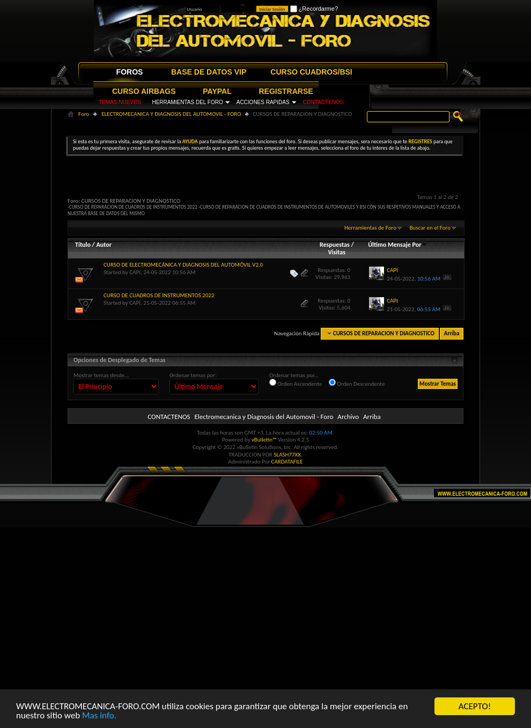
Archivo (348, 417)
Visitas (336, 252)
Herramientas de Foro (370, 227)
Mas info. (99, 715)
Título (83, 244)
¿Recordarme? (314, 8)
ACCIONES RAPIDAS (263, 102)
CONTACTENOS (323, 102)
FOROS (129, 72)
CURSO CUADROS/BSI (311, 72)
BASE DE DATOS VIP (208, 72)
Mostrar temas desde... (101, 375)
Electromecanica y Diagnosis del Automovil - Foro (263, 417)
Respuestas (335, 244)
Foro (83, 114)
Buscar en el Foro (430, 227)
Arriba (452, 333)
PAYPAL (217, 91)
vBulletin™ (264, 439)
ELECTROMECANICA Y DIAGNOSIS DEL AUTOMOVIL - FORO (171, 114)
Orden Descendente (357, 383)
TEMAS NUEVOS (120, 102)
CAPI (135, 272)
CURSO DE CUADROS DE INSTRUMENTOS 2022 (159, 295)
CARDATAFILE (287, 461)
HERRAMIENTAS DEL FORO (187, 102)
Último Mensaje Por (397, 244)
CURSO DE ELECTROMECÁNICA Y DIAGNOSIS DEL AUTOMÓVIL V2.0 (183, 264)
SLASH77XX (287, 454)
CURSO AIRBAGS (144, 91)
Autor (103, 244)
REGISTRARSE (286, 91)
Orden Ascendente (295, 383)
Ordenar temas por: (193, 375)
